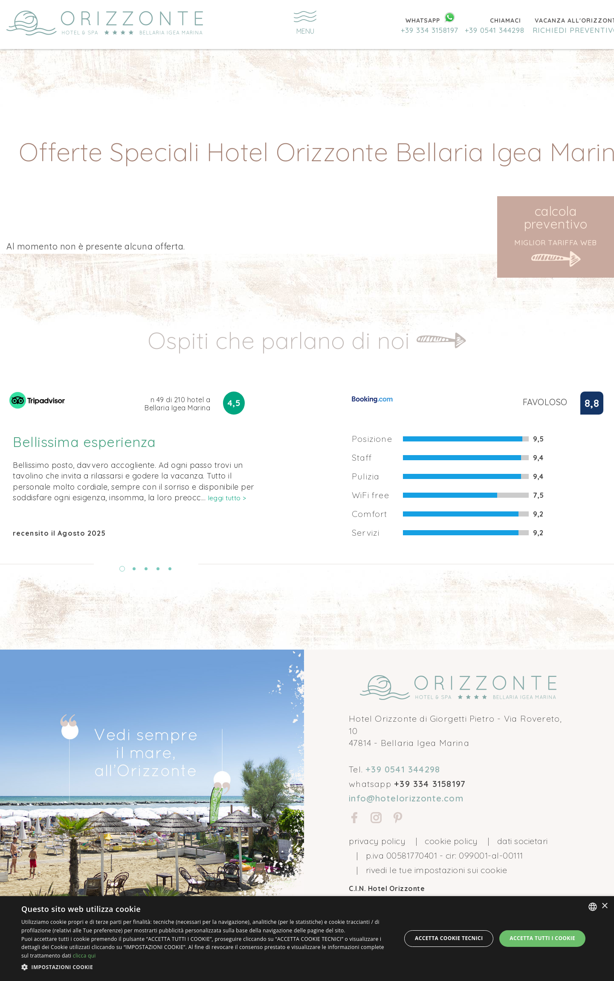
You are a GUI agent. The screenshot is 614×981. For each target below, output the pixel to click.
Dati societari (522, 841)
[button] (205, 967)
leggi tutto (227, 498)
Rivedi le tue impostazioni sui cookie (436, 870)
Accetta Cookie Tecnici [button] (449, 938)
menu (305, 23)
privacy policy (377, 841)
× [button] (604, 906)
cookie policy (451, 841)
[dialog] (307, 938)
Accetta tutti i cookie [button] (542, 938)
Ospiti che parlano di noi (282, 340)
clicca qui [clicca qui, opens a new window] (84, 955)
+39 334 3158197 (429, 30)
